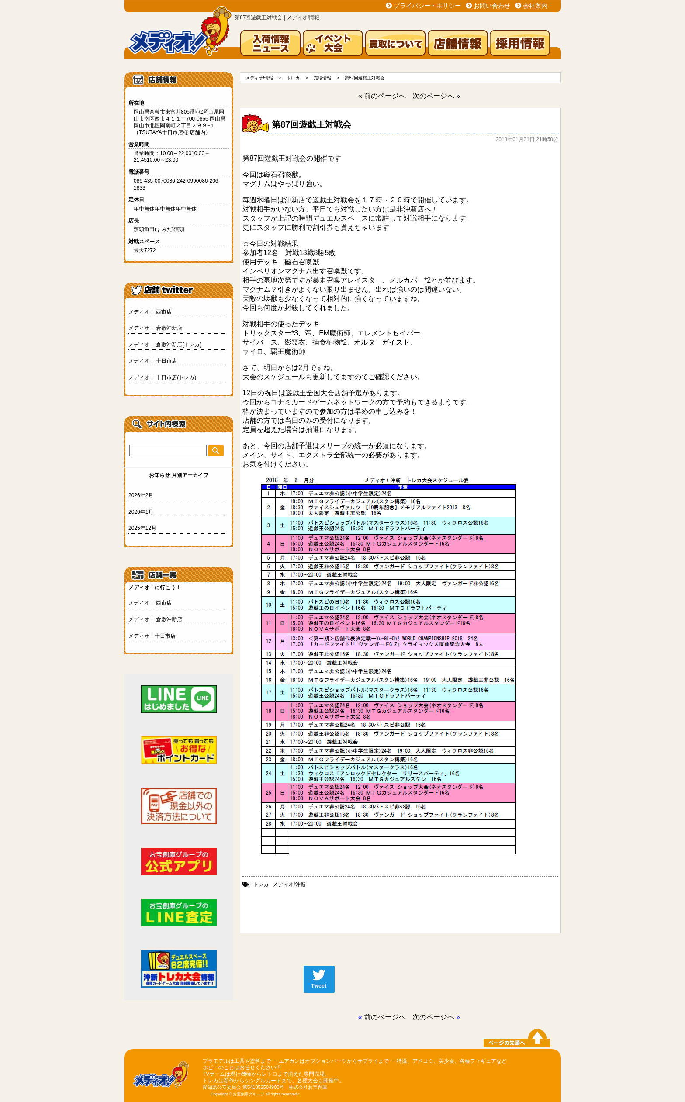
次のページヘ (433, 1017)
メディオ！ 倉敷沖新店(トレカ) (164, 345)
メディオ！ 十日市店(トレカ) (162, 377)
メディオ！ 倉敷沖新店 (155, 328)
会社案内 (535, 5)
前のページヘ (385, 1017)
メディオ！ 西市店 (150, 312)
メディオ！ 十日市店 (152, 361)
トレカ (261, 884)
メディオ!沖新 (289, 884)
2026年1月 (140, 512)
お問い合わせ (492, 5)
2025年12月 (142, 528)
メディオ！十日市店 (152, 636)
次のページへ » (436, 96)
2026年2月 (140, 495)
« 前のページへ (382, 96)
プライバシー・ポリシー (427, 5)
